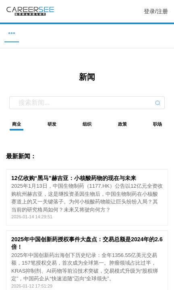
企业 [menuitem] (48, 32)
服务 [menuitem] (165, 32)
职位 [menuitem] (9, 32)
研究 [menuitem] (126, 32)
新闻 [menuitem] (87, 32)
